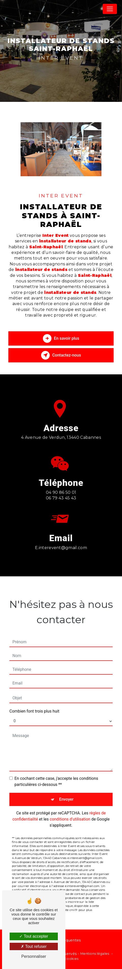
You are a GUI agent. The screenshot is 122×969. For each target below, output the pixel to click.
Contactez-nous (61, 355)
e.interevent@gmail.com (61, 542)
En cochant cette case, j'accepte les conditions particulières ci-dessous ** (56, 776)
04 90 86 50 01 (61, 497)
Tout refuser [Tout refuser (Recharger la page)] (34, 946)
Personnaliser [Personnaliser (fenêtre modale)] (33, 956)
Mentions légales (94, 953)
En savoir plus (61, 338)
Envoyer (66, 793)
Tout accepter (33, 936)
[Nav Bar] (110, 9)
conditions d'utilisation (70, 813)
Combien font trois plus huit (34, 705)
